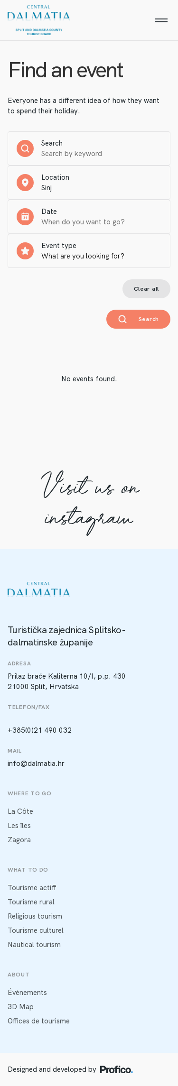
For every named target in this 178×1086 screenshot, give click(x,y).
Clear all (146, 289)
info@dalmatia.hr (36, 763)
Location (55, 177)
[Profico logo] (116, 1069)
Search (52, 143)
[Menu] (160, 20)
